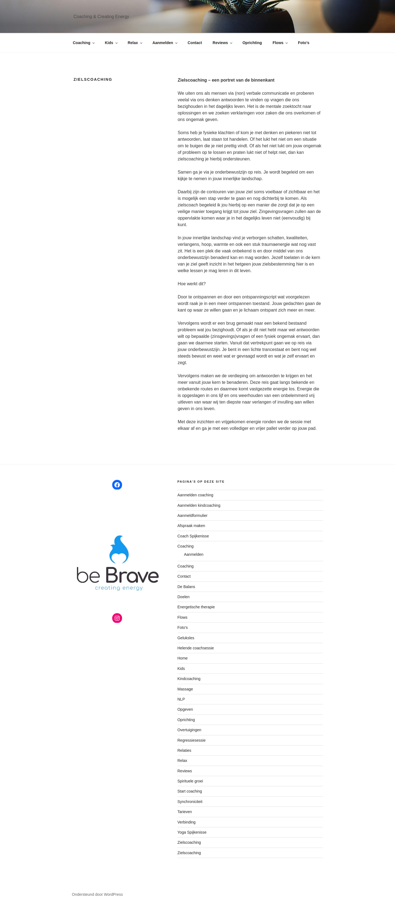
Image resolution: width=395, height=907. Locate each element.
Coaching (84, 43)
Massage (185, 689)
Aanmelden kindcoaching (198, 505)
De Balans (186, 586)
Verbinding (186, 822)
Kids (111, 43)
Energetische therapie (196, 607)
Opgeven (185, 709)
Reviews (223, 43)
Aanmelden (165, 43)
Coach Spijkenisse (193, 536)
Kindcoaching (189, 678)
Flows (281, 43)
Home (182, 658)
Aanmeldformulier (192, 515)
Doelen (183, 597)
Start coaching (189, 791)
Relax (135, 43)
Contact (195, 43)
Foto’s (303, 43)
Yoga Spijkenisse (192, 832)
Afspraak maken (191, 525)
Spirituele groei (190, 781)
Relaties (184, 750)
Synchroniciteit (189, 801)
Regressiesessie (191, 740)
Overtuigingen (189, 730)
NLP (181, 699)
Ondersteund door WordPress (97, 894)
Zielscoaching (189, 842)
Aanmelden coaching (195, 495)
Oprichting (252, 43)
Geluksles (185, 638)
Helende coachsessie (195, 648)
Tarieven (184, 812)
